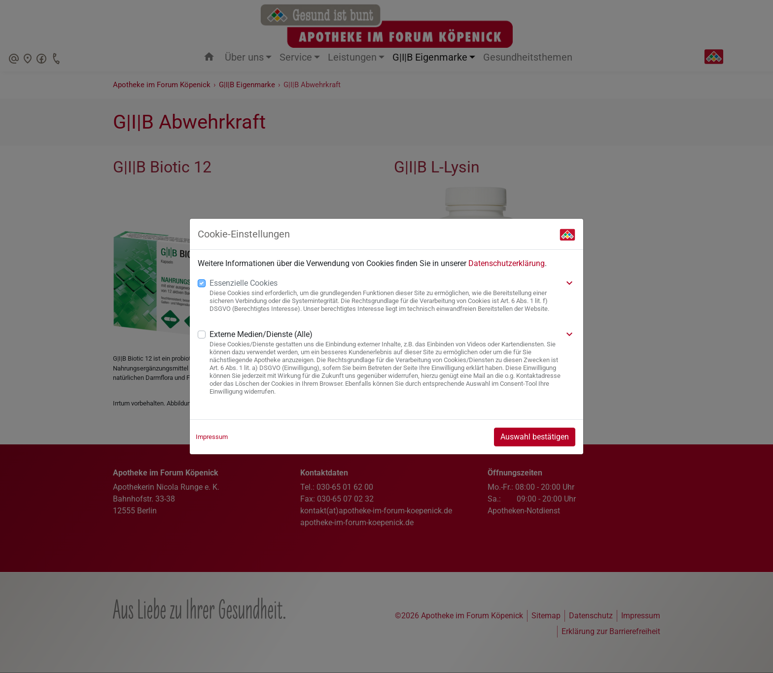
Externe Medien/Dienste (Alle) (261, 334)
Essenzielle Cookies (244, 283)
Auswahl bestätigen (534, 436)
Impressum (212, 436)
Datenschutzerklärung (506, 263)
